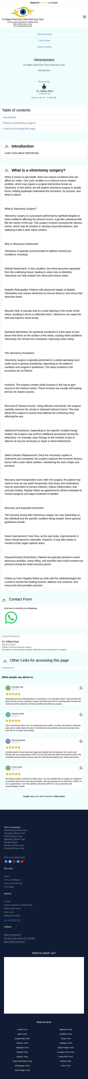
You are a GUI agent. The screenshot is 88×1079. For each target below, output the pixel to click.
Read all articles (44, 34)
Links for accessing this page (19, 128)
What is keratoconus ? (12, 935)
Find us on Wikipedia (12, 880)
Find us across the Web (13, 883)
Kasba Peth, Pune (66, 1057)
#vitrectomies (8, 668)
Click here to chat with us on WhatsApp (20, 608)
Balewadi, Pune (66, 1029)
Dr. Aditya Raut (44, 91)
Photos (7, 876)
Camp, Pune (66, 1039)
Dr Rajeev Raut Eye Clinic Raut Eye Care (23, 19)
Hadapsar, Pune (66, 1043)
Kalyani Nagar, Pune (66, 1048)
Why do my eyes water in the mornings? (19, 938)
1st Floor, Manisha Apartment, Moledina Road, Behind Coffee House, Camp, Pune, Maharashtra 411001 (22, 24)
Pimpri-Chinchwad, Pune (22, 1061)
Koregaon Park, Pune (65, 1052)
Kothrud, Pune (22, 1057)
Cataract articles (44, 47)
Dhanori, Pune (22, 1043)
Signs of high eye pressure (14, 942)
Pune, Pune (65, 1066)
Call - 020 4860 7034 (12, 920)
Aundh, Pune (22, 1029)
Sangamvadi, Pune (22, 1039)
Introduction (9, 117)
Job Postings (9, 887)
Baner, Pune (22, 1034)
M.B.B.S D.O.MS (44, 94)
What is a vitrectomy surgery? (19, 123)
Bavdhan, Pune (66, 1034)
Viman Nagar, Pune (22, 1070)
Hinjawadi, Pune (22, 1048)
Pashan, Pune (65, 1061)
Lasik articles (44, 40)
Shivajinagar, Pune (22, 1066)
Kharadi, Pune (22, 1052)
